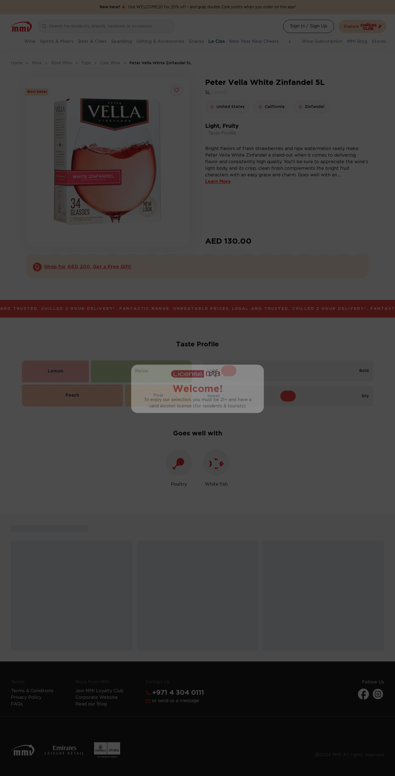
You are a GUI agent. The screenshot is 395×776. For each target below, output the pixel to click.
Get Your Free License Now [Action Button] (197, 460)
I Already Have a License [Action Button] (198, 360)
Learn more (227, 444)
